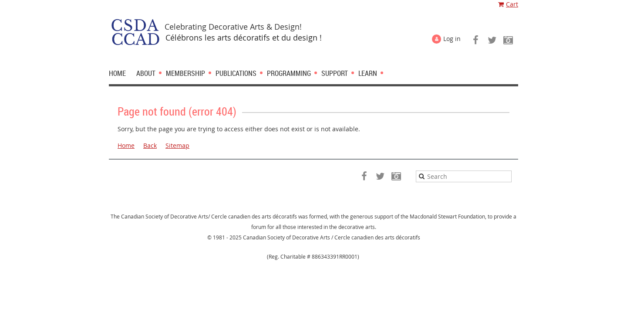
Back (150, 145)
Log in (452, 38)
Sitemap (177, 145)
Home (126, 145)
